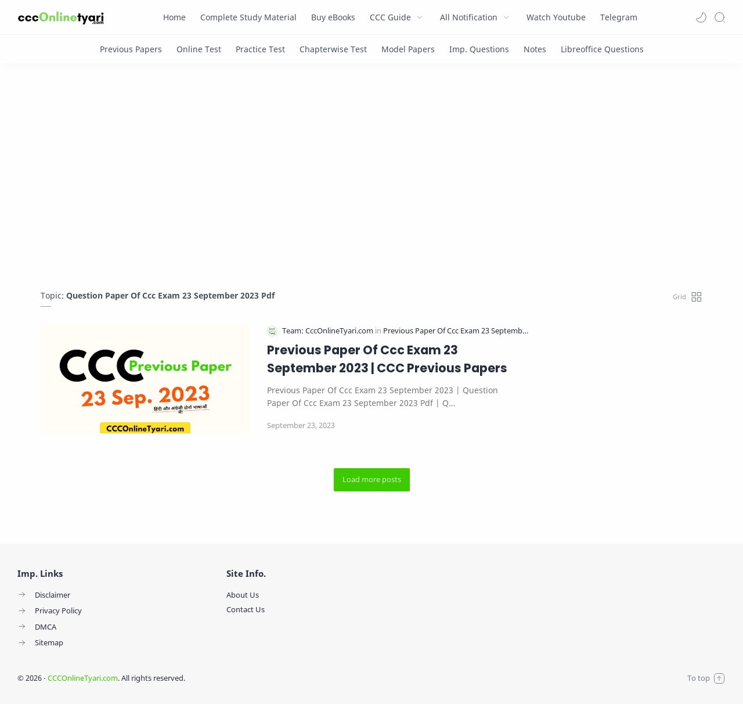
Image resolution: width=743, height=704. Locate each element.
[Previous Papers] (131, 49)
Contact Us (245, 609)
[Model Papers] (408, 49)
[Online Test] (198, 49)
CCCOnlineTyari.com (83, 678)
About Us (242, 595)
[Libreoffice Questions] (602, 49)
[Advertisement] (371, 179)
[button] (701, 17)
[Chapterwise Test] (333, 49)
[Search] (720, 17)
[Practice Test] (260, 49)
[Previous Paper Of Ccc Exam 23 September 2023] (465, 331)
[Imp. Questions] (479, 49)
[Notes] (535, 49)
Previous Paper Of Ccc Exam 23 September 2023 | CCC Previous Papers (387, 359)
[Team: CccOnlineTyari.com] (328, 331)
